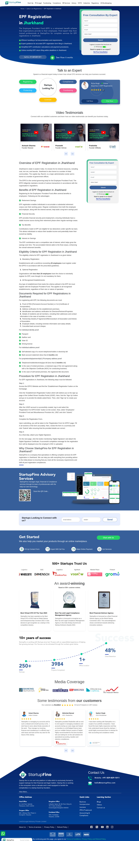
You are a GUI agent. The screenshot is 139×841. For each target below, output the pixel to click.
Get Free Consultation (100, 52)
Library (74, 3)
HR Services (66, 3)
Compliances (68, 82)
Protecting (27, 90)
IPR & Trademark (86, 810)
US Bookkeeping (105, 3)
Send (110, 519)
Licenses (47, 100)
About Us (22, 827)
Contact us (101, 808)
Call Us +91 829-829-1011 (32, 57)
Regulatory (95, 3)
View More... (23, 792)
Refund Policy (62, 827)
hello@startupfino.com (105, 783)
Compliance (57, 3)
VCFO (80, 3)
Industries (86, 3)
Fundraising (47, 3)
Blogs (99, 802)
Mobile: (107, 778)
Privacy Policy (49, 827)
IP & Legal (38, 3)
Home (22, 8)
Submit (100, 40)
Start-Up (30, 3)
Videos (99, 805)
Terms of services (35, 827)
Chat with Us (108, 538)
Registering (27, 82)
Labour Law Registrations (34, 8)
